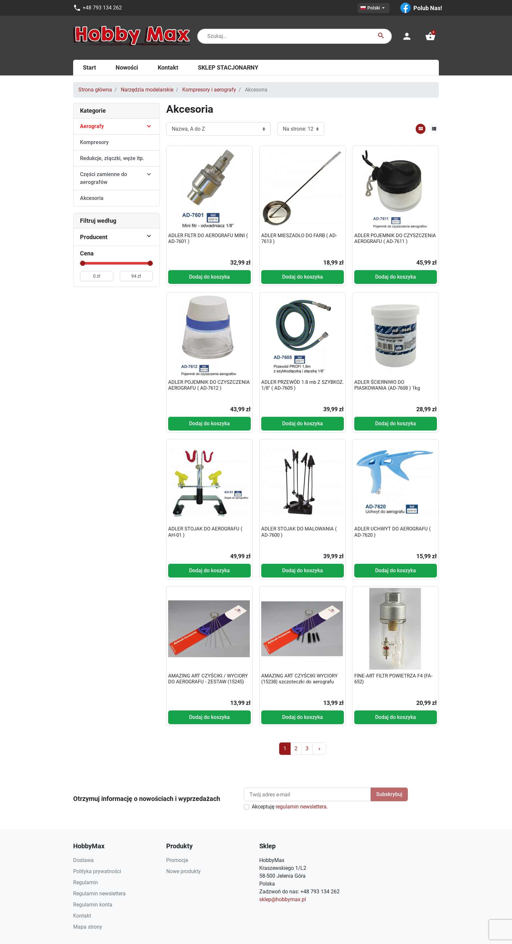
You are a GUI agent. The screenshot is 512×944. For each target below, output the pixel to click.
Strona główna (95, 90)
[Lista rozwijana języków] (374, 8)
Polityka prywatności (97, 871)
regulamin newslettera (301, 807)
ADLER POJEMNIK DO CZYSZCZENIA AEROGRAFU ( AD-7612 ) (209, 385)
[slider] (82, 263)
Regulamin (85, 882)
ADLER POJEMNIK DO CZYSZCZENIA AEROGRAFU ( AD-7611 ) (395, 238)
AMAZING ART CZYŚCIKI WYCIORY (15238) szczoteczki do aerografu (299, 679)
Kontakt (82, 916)
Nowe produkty (183, 871)
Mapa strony (87, 927)
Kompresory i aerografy (209, 90)
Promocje (177, 860)
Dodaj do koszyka (209, 277)
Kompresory (94, 142)
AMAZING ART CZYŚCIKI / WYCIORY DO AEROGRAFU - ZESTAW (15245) (208, 679)
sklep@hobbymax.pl (282, 899)
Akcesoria (92, 198)
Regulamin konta (92, 905)
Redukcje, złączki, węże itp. (112, 158)
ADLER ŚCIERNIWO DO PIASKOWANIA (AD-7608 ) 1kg (387, 385)
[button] (430, 36)
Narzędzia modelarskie (147, 90)
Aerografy (92, 126)
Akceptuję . (290, 807)
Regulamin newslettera (99, 893)
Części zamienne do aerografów (103, 178)
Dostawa (83, 860)
